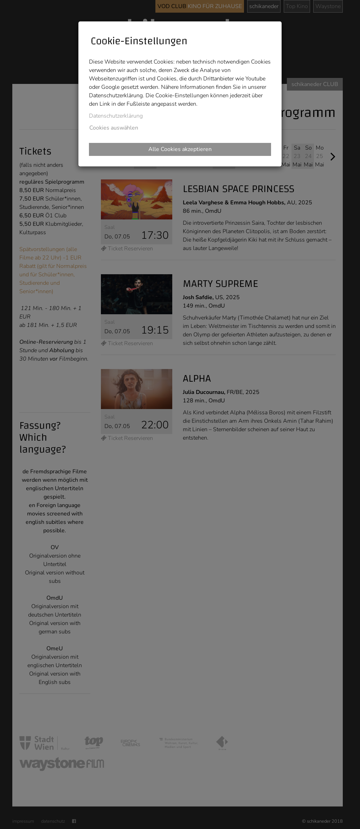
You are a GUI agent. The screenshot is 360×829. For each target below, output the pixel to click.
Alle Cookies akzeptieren (180, 149)
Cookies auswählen (113, 128)
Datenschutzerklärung (116, 116)
